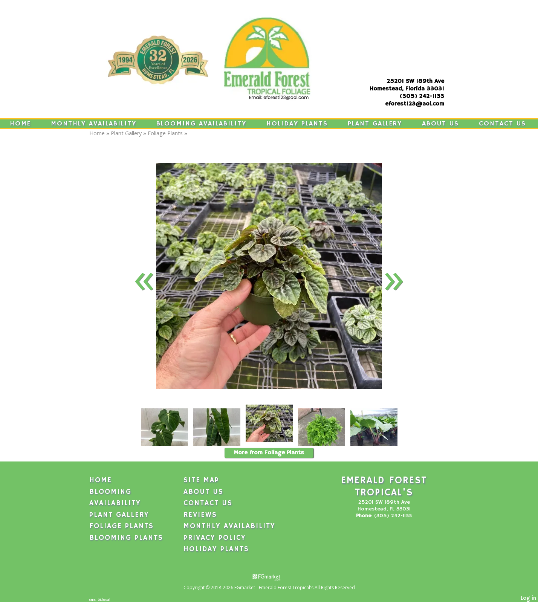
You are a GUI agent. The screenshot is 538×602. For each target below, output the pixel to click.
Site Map (201, 480)
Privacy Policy (214, 537)
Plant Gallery (375, 123)
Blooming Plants (126, 537)
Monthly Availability (93, 123)
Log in (528, 598)
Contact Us (502, 123)
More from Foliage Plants (269, 453)
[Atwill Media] (269, 576)
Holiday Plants (297, 123)
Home (20, 123)
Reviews (200, 514)
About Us (440, 123)
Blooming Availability (201, 123)
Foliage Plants (165, 133)
